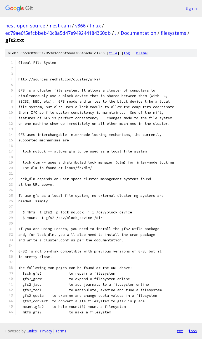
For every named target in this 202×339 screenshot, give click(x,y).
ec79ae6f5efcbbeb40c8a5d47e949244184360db (58, 33)
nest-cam (60, 25)
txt (180, 330)
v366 (80, 25)
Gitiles (32, 330)
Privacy (46, 330)
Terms (60, 330)
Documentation (138, 33)
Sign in (191, 8)
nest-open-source (25, 25)
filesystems (173, 33)
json (192, 330)
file (113, 53)
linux (95, 25)
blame (141, 53)
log (127, 53)
